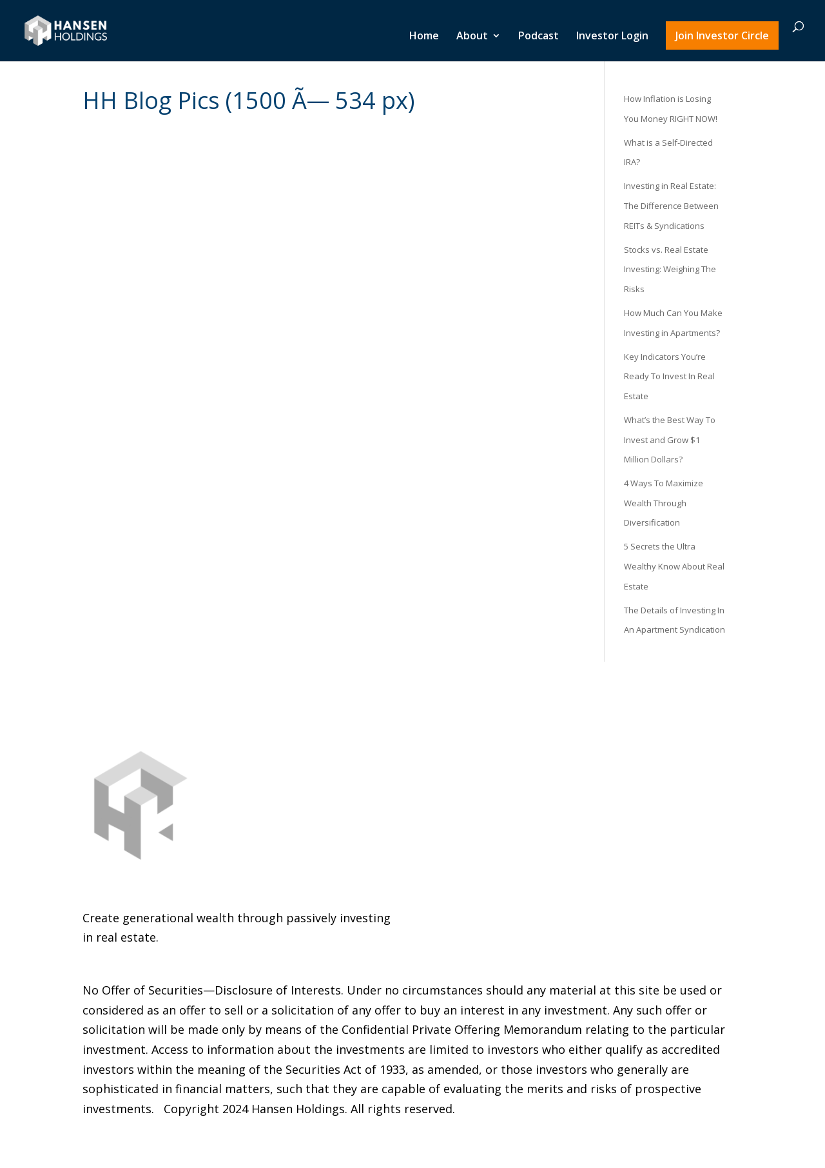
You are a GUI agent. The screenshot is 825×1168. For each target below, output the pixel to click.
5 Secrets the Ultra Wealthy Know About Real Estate (674, 565)
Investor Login (612, 37)
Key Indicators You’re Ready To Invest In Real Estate (669, 376)
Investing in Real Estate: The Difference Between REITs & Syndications (671, 205)
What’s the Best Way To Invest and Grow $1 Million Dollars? (669, 439)
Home (424, 37)
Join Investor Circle (722, 35)
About (472, 37)
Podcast (538, 37)
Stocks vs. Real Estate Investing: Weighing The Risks (670, 269)
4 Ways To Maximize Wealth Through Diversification (663, 502)
